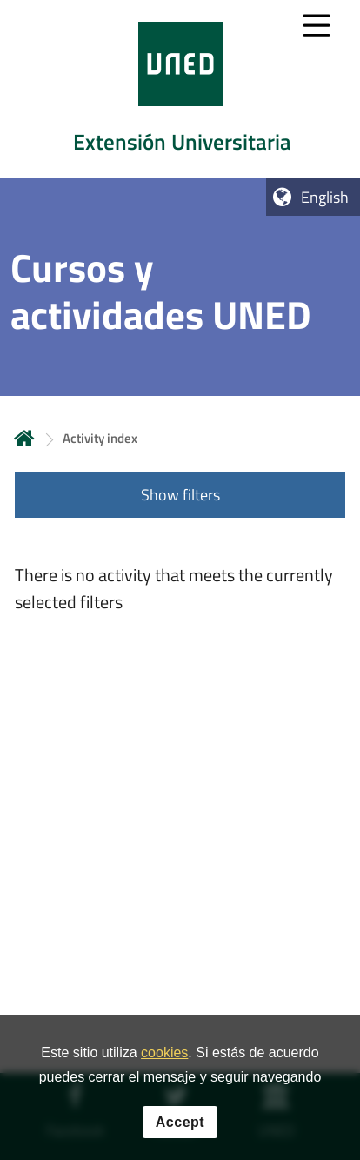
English (325, 197)
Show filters (180, 494)
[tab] (180, 89)
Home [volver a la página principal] (24, 438)
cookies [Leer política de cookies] (164, 1053)
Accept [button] (180, 1122)
